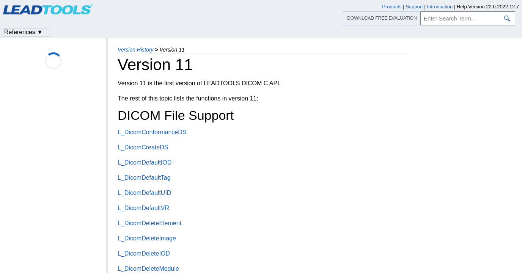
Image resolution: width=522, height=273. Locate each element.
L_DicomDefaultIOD (144, 162)
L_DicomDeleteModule (148, 268)
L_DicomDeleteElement (149, 223)
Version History (135, 50)
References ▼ (23, 32)
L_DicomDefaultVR (143, 208)
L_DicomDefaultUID (144, 193)
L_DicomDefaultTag (144, 177)
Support (414, 6)
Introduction (440, 6)
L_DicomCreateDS (143, 147)
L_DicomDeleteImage (147, 238)
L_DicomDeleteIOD (144, 253)
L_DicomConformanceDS (152, 132)
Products (391, 6)
